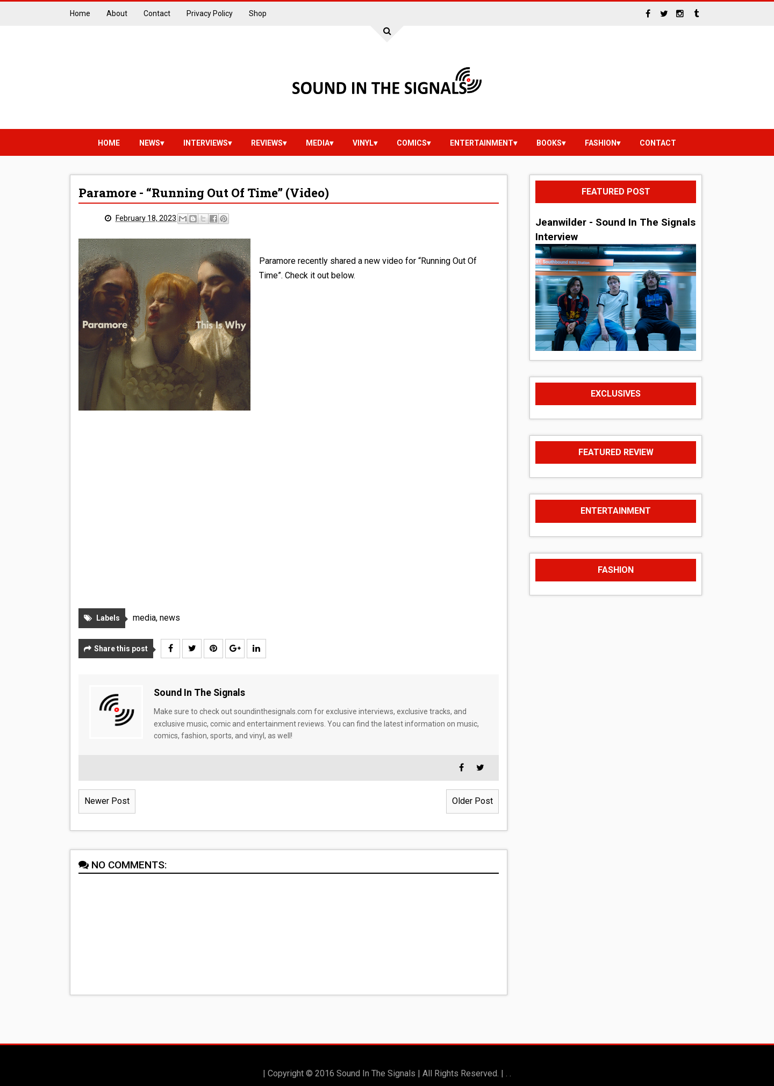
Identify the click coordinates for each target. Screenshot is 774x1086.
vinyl (363, 143)
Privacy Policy (210, 13)
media (317, 143)
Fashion (601, 143)
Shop (258, 13)
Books (549, 143)
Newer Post (107, 801)
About (116, 13)
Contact (157, 13)
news (149, 143)
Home (80, 13)
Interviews (205, 143)
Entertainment (481, 143)
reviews (267, 143)
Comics (412, 143)
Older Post (472, 801)
